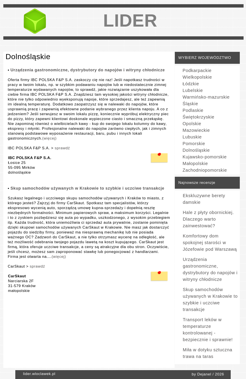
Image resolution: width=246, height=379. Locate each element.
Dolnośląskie (196, 150)
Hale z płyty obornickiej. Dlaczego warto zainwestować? (208, 219)
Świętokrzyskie (198, 117)
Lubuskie (192, 136)
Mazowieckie (196, 130)
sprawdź (62, 148)
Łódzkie (191, 83)
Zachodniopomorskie (205, 170)
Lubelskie (193, 90)
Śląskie (190, 103)
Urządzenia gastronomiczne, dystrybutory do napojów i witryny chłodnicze (87, 70)
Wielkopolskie (197, 77)
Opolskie (192, 123)
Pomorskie (194, 143)
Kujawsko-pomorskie (205, 156)
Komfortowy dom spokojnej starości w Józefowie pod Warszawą (210, 242)
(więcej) (49, 138)
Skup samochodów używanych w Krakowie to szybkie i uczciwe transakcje (87, 188)
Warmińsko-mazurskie (206, 97)
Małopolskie (195, 163)
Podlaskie (193, 110)
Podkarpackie (197, 70)
